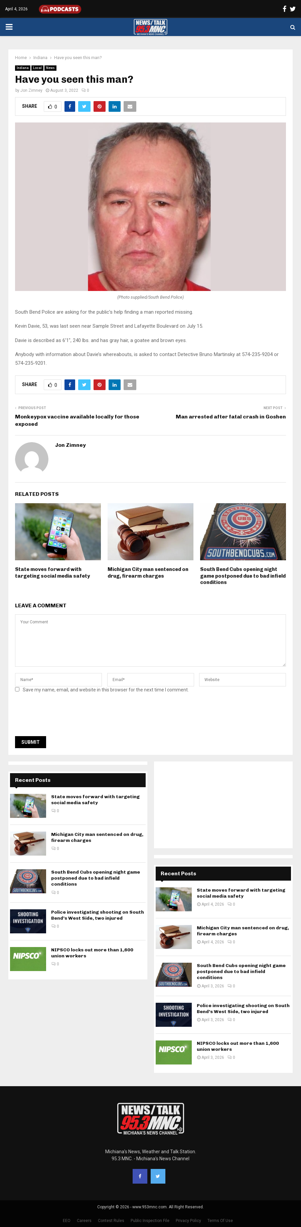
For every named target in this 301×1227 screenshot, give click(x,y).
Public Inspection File (150, 1220)
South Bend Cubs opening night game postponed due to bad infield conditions (243, 575)
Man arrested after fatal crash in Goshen (231, 416)
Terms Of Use (220, 1220)
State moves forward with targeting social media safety (52, 572)
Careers (84, 1220)
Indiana (23, 68)
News (50, 68)
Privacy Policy (188, 1220)
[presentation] (66, 716)
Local (37, 68)
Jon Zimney (31, 90)
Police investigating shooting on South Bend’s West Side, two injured (97, 915)
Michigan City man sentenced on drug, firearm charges (148, 572)
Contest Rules (111, 1220)
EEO (66, 1220)
